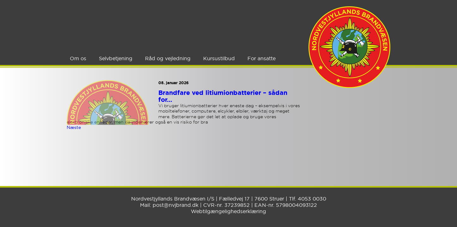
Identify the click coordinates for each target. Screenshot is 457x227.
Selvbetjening (115, 58)
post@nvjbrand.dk (175, 205)
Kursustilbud (219, 58)
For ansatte (261, 58)
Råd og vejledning (168, 58)
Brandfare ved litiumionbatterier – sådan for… (222, 96)
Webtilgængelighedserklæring (228, 211)
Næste (74, 127)
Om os (78, 58)
